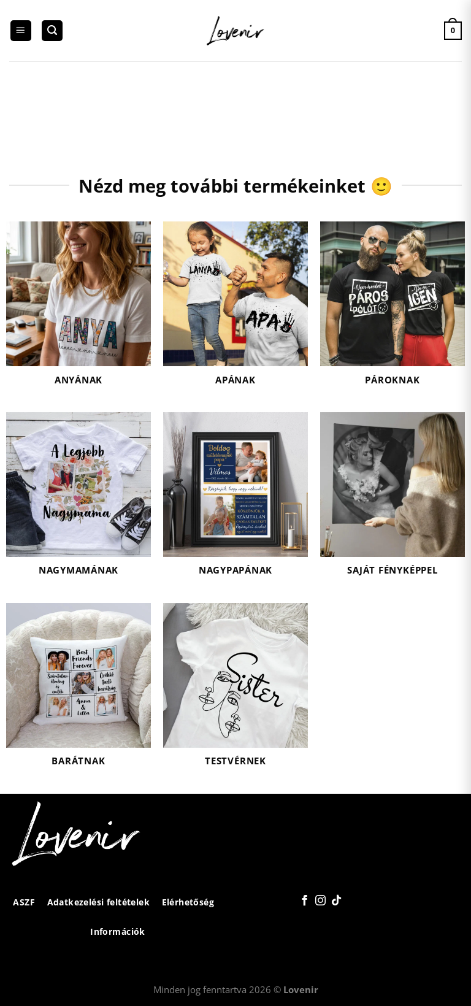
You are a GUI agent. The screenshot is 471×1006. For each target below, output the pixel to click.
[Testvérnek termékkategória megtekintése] (235, 692)
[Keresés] (52, 31)
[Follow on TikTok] (336, 901)
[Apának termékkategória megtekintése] (235, 310)
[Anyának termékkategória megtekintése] (78, 310)
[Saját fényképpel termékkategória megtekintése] (392, 501)
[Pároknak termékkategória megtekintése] (392, 310)
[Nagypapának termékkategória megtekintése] (235, 501)
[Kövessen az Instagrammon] (320, 901)
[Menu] (20, 31)
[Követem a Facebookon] (304, 901)
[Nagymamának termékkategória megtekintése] (78, 501)
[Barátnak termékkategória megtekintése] (78, 692)
